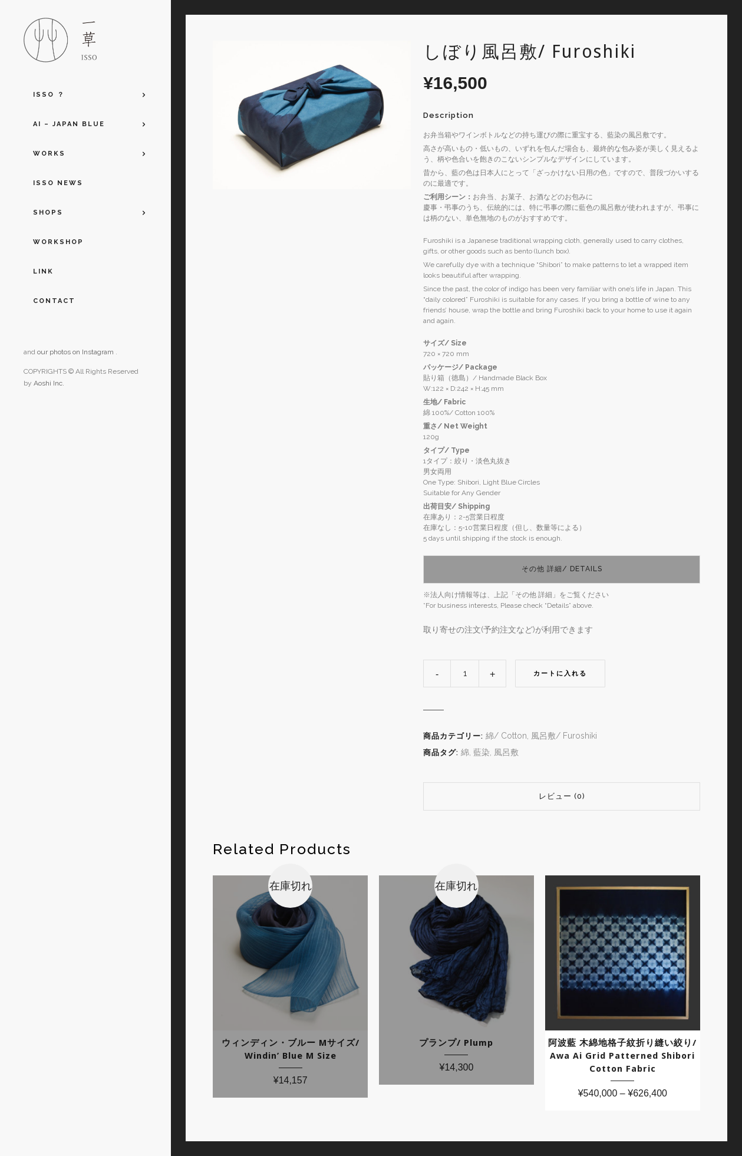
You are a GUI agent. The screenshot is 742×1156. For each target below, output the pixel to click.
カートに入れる (560, 673)
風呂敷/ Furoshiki (564, 735)
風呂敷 (506, 752)
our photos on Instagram (76, 352)
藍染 (481, 752)
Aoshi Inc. (49, 383)
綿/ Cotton (506, 735)
